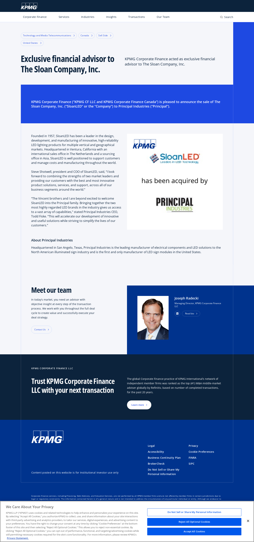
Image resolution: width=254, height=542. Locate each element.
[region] (127, 521)
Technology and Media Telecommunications (49, 35)
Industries (87, 17)
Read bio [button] (189, 313)
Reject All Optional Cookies (194, 521)
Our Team (163, 17)
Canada (86, 35)
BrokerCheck (156, 463)
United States (32, 42)
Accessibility (156, 451)
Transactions (136, 17)
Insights (111, 17)
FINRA (192, 457)
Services (64, 17)
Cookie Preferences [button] (201, 451)
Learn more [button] (137, 404)
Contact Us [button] (40, 329)
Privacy (193, 446)
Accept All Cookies (194, 531)
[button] (177, 313)
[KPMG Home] (29, 6)
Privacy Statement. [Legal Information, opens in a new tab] (18, 538)
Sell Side (104, 35)
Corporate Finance (35, 17)
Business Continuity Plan (164, 457)
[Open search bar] (226, 18)
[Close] (248, 521)
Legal (151, 446)
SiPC (191, 463)
